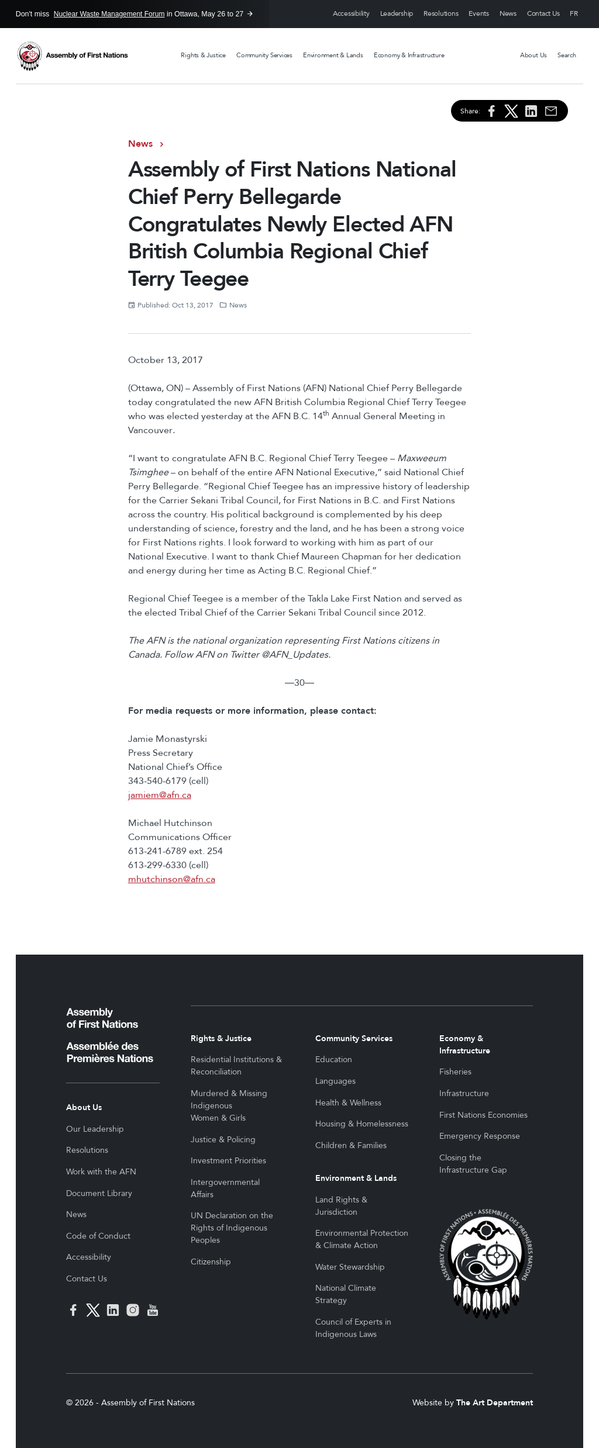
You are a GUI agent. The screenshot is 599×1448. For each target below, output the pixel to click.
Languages (335, 1081)
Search (566, 55)
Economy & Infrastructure (409, 55)
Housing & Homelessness (361, 1123)
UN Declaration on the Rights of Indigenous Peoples (232, 1228)
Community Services (264, 55)
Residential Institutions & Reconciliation (236, 1065)
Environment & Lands (333, 55)
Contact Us (543, 14)
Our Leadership (95, 1129)
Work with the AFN (101, 1171)
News (508, 14)
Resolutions (441, 14)
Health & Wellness (348, 1102)
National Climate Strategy (345, 1294)
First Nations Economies (483, 1115)
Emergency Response (479, 1136)
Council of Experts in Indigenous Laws (353, 1328)
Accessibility (351, 14)
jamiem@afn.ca (159, 795)
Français (573, 14)
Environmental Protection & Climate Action (361, 1239)
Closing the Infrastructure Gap (473, 1164)
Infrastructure (464, 1093)
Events (479, 14)
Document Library (99, 1193)
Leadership (397, 14)
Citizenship (211, 1261)
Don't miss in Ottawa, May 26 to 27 (130, 14)
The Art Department (494, 1402)
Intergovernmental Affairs (225, 1188)
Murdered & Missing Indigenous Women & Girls (229, 1106)
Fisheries (455, 1071)
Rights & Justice (203, 55)
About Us (533, 55)
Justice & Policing (223, 1139)
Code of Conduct (98, 1236)
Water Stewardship (350, 1267)
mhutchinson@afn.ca (171, 879)
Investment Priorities (228, 1160)
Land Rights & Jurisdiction (341, 1206)
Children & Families (351, 1145)
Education (333, 1059)
